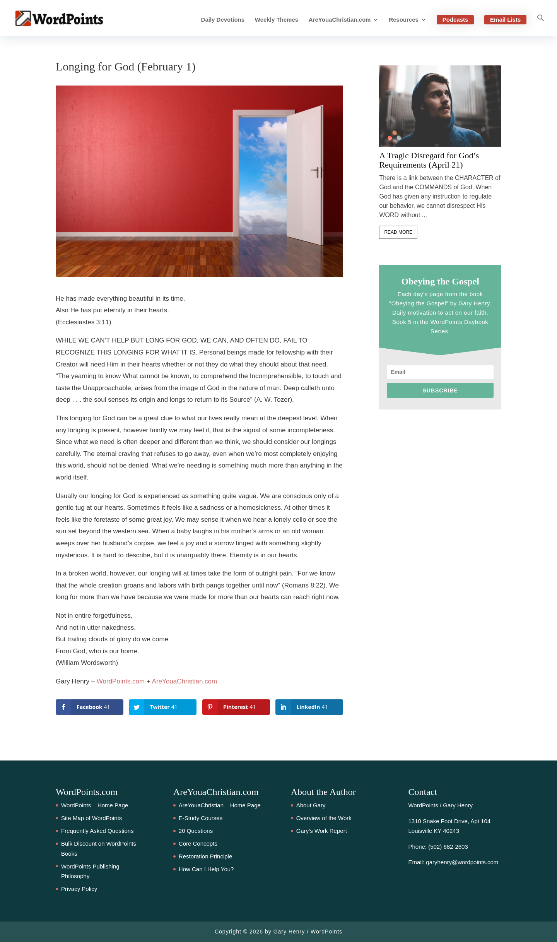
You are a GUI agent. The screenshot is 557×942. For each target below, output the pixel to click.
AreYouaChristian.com (340, 20)
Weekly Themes (276, 20)
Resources (404, 20)
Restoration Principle (205, 856)
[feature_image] (440, 106)
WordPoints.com (121, 681)
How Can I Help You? (206, 869)
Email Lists (505, 19)
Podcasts (455, 19)
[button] (541, 25)
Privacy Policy (79, 888)
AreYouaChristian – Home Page (220, 805)
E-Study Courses (200, 818)
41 (13, 434)
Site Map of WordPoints (91, 818)
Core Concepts (198, 843)
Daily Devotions (223, 20)
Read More (398, 232)
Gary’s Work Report (321, 830)
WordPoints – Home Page (94, 805)
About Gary (311, 805)
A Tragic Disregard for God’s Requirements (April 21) (429, 160)
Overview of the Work (324, 818)
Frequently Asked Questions (97, 830)
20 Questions (196, 830)
